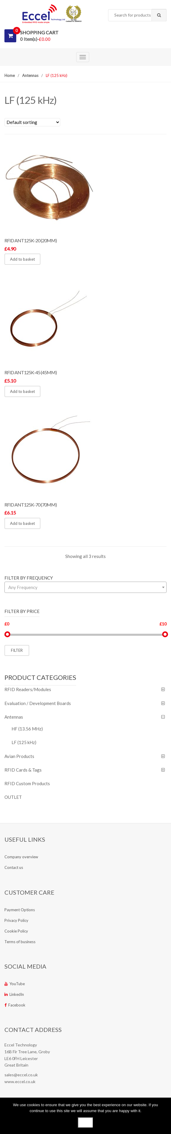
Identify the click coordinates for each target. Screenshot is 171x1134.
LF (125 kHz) (24, 742)
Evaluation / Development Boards (37, 703)
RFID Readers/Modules (27, 689)
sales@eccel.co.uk (21, 1074)
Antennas (30, 75)
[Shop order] (32, 122)
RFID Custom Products (27, 783)
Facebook (14, 1005)
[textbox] (85, 587)
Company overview (21, 856)
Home (9, 75)
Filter (17, 650)
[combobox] (137, 15)
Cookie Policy (16, 931)
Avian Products (19, 756)
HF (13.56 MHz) (27, 728)
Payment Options (19, 909)
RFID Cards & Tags (23, 769)
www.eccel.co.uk (19, 1081)
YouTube (14, 983)
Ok (85, 1122)
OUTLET (13, 797)
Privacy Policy (16, 920)
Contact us (13, 867)
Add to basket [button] (22, 259)
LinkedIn (14, 994)
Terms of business (19, 941)
